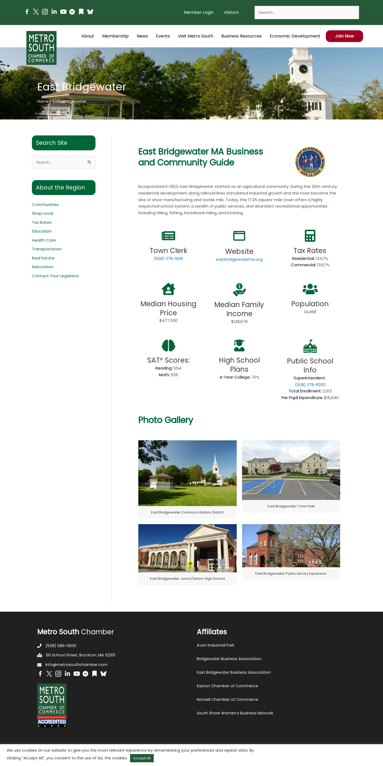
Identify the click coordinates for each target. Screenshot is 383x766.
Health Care (44, 240)
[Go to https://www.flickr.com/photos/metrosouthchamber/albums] (72, 12)
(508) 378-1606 (168, 258)
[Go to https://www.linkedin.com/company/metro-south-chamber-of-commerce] (54, 12)
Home (43, 101)
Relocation (42, 267)
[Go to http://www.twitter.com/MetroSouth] (36, 12)
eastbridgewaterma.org (239, 259)
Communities (45, 205)
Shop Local (42, 214)
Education (42, 231)
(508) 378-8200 (310, 384)
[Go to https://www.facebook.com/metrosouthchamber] (27, 12)
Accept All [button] (142, 758)
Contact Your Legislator (55, 276)
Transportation (47, 249)
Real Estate (43, 259)
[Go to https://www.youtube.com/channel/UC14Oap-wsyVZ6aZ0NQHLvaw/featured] (63, 12)
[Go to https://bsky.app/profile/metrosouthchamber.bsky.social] (90, 12)
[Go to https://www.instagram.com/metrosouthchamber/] (45, 12)
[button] (231, 12)
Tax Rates (42, 223)
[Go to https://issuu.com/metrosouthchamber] (81, 12)
